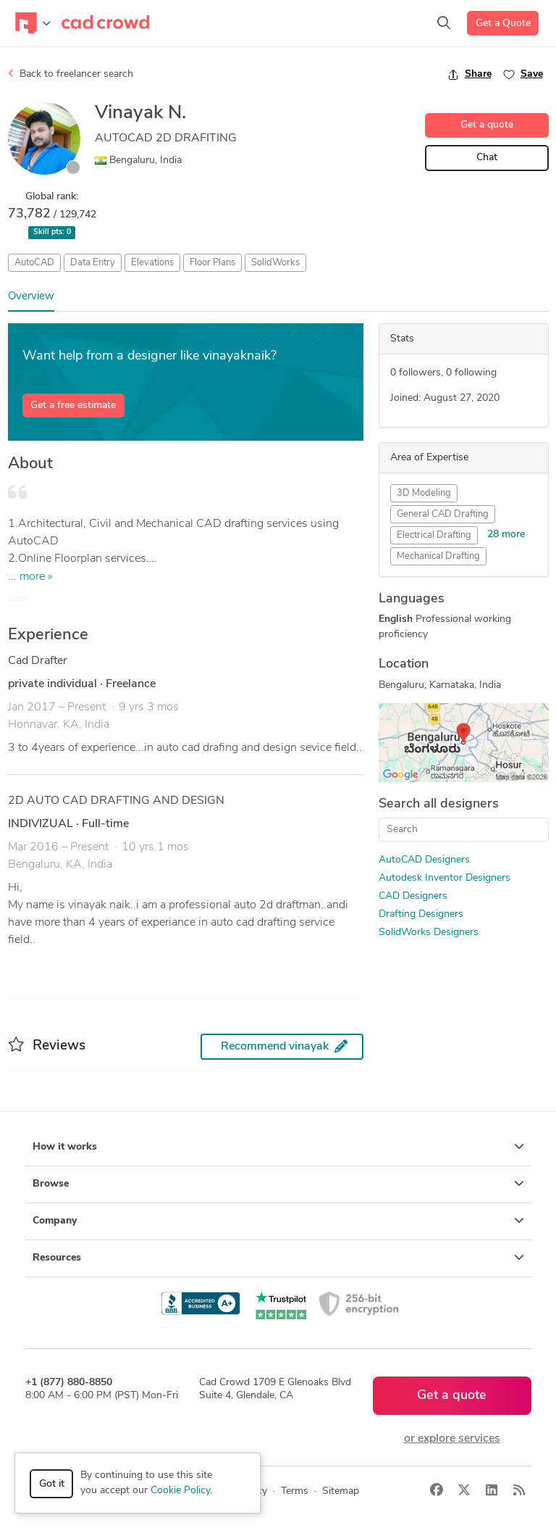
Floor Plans (212, 262)
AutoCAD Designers (424, 860)
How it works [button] (278, 1147)
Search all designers (439, 804)
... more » (30, 577)
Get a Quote (503, 23)
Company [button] (278, 1220)
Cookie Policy (180, 1490)
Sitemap (340, 1491)
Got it (51, 1484)
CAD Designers (413, 896)
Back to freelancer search (70, 74)
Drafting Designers (421, 914)
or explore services (452, 1439)
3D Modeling (424, 493)
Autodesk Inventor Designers (444, 878)
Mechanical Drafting (438, 556)
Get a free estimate (73, 405)
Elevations (152, 262)
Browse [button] (278, 1183)
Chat (486, 157)
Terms (294, 1491)
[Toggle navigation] (33, 23)
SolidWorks (275, 262)
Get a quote (486, 125)
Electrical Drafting (434, 535)
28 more (506, 534)
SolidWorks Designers (429, 932)
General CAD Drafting (443, 514)
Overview (31, 296)
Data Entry (92, 262)
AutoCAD (34, 262)
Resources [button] (278, 1257)
